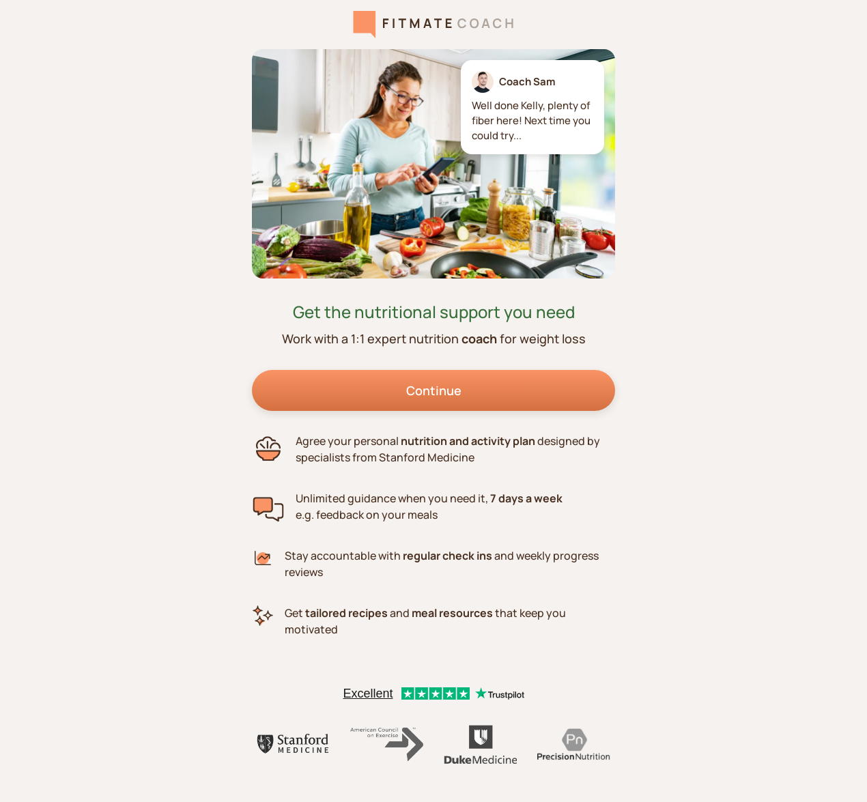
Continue (433, 390)
